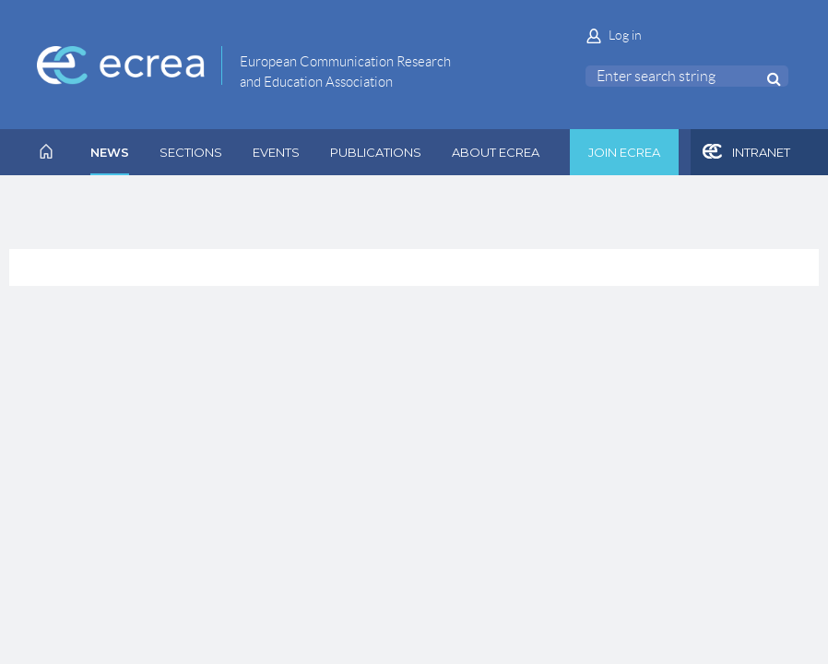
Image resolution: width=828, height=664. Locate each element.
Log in (625, 35)
